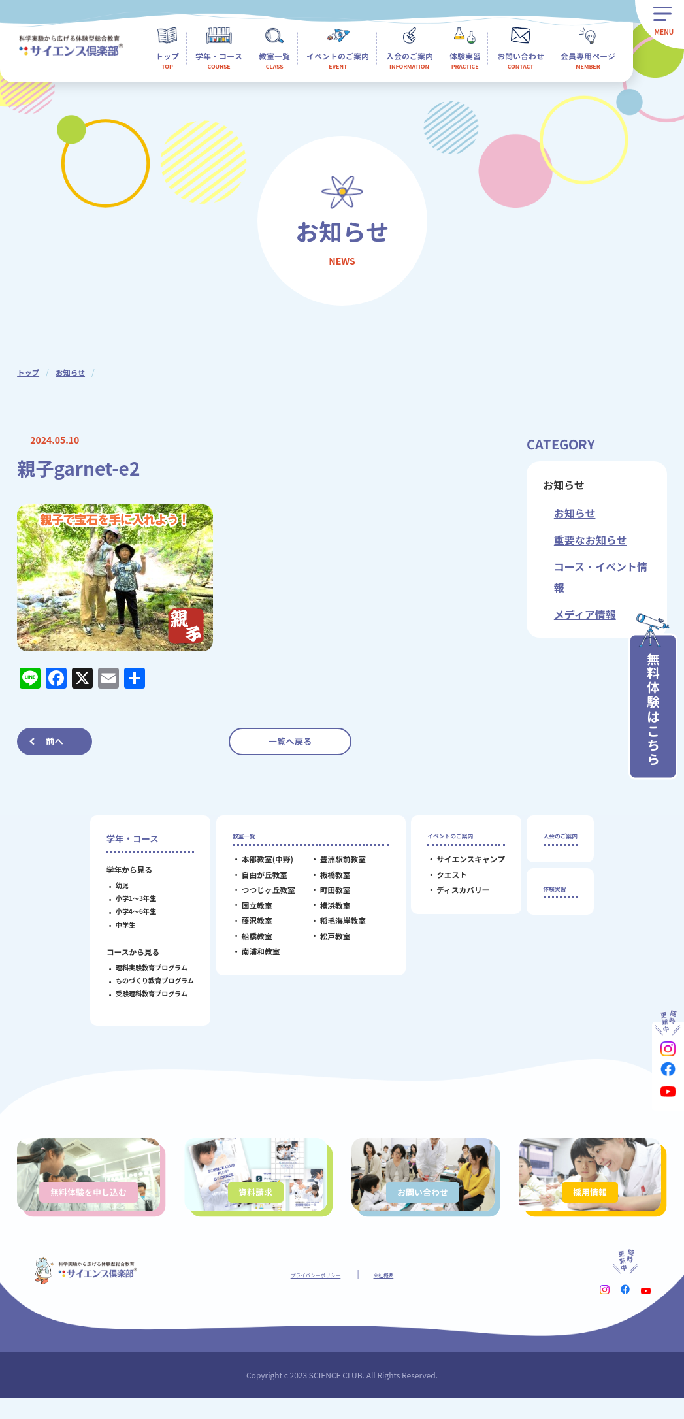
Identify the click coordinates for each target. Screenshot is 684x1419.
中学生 (116, 925)
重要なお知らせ (590, 539)
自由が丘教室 (255, 881)
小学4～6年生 (126, 911)
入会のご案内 (560, 838)
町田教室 (326, 896)
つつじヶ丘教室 (259, 896)
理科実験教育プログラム (142, 967)
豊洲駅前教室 (334, 865)
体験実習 (552, 897)
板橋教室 (326, 881)
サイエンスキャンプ (461, 865)
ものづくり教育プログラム (145, 980)
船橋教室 (248, 941)
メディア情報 (585, 614)
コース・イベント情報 (600, 577)
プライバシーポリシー (310, 1293)
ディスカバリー (453, 896)
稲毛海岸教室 (334, 926)
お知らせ (72, 372)
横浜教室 (326, 911)
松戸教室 (326, 941)
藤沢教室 (248, 926)
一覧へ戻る (290, 740)
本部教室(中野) (258, 865)
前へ (54, 740)
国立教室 (248, 911)
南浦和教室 (252, 957)
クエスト (442, 881)
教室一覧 (241, 838)
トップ (29, 372)
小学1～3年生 (126, 898)
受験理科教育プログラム (142, 993)
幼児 (113, 885)
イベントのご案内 (453, 838)
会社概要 (397, 1293)
